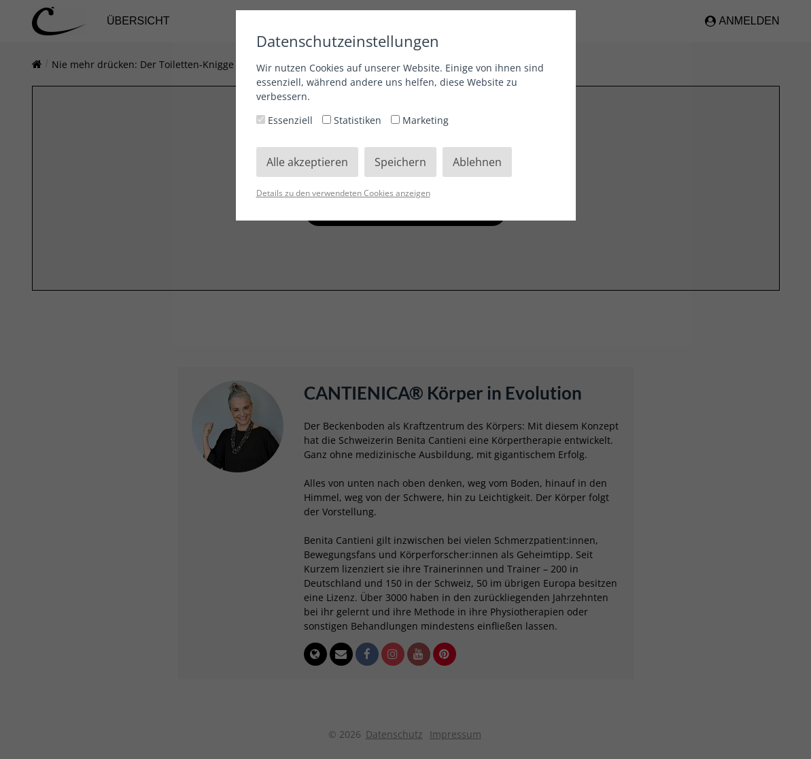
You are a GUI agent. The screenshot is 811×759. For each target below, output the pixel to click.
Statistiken (353, 120)
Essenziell (285, 120)
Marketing (420, 120)
